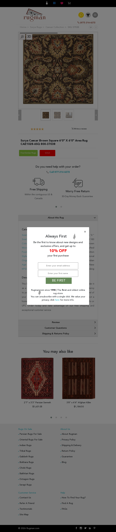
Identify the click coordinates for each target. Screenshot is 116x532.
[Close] (58, 231)
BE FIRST (58, 280)
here (57, 300)
